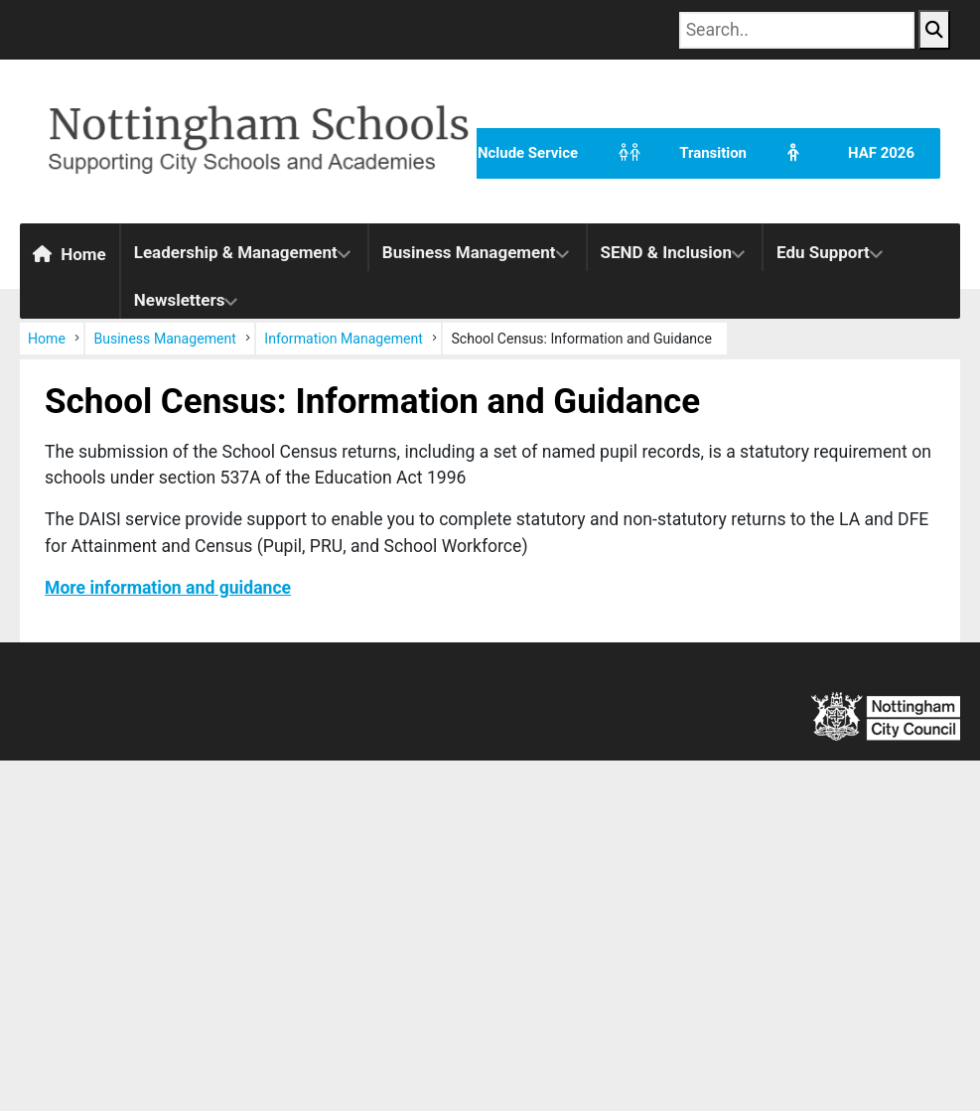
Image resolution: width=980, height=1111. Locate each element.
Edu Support (823, 252)
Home (69, 254)
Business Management (469, 252)
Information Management (343, 339)
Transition (675, 153)
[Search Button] (934, 30)
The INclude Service (473, 153)
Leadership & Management (236, 252)
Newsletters (179, 300)
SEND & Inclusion (666, 252)
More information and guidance (168, 588)
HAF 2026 (843, 153)
